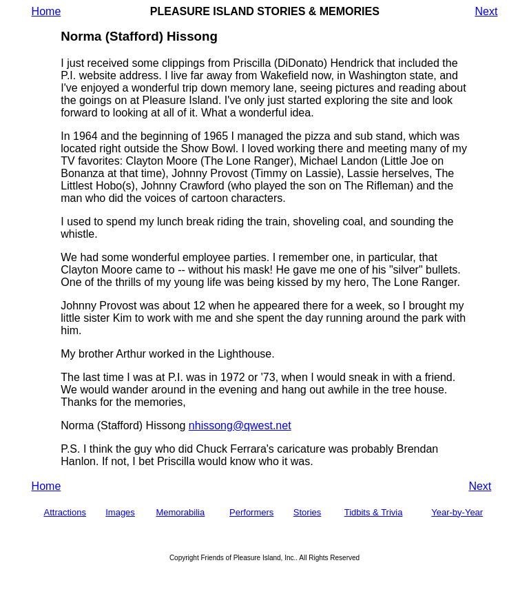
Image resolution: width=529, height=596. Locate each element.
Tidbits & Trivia (373, 512)
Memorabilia (180, 512)
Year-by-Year (457, 512)
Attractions (65, 512)
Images (120, 512)
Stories (307, 512)
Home (46, 11)
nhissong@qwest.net (240, 425)
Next (486, 11)
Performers (251, 512)
